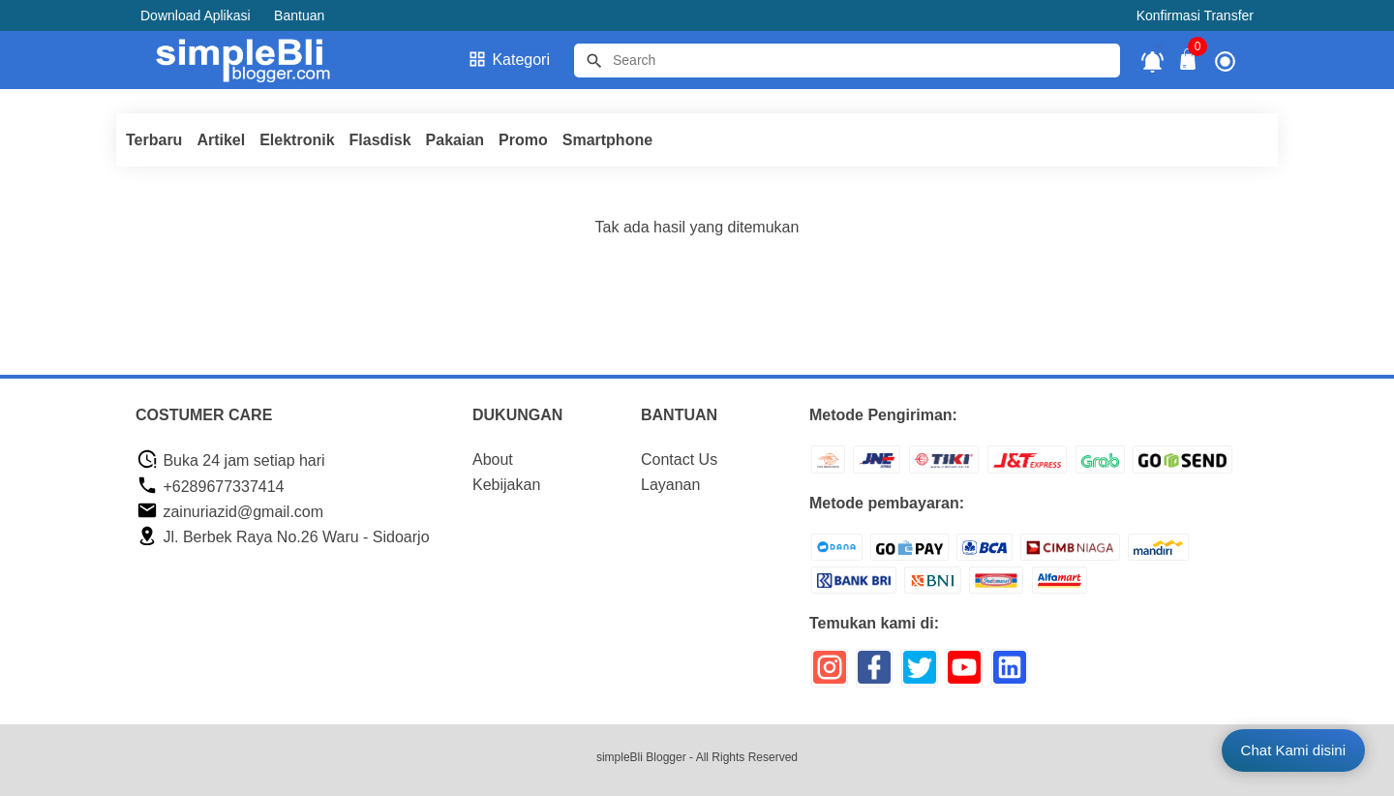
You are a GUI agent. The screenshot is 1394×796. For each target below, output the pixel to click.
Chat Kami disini (1293, 750)
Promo (523, 140)
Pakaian (455, 140)
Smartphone (607, 140)
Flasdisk (380, 140)
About (492, 459)
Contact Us (679, 459)
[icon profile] (1225, 60)
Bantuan (299, 15)
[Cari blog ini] (847, 60)
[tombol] (594, 61)
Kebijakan (506, 484)
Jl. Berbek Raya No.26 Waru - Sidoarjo (283, 537)
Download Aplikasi (195, 15)
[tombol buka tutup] (1188, 64)
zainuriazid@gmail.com (229, 512)
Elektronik (296, 140)
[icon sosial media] (829, 674)
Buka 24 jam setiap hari (230, 460)
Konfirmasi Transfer (1195, 15)
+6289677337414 (210, 486)
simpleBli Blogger (641, 757)
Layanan (670, 484)
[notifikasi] (1152, 60)
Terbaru (154, 140)
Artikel (221, 140)
